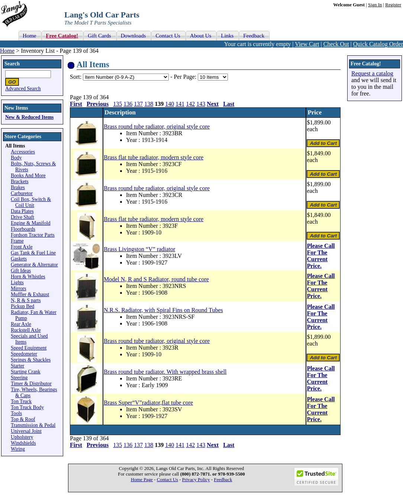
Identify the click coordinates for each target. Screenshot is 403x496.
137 (138, 104)
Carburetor (22, 193)
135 (117, 104)
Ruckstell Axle (26, 330)
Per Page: (186, 77)
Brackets (20, 181)
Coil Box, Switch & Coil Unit (31, 202)
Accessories (23, 152)
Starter (17, 366)
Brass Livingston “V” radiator (139, 249)
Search (12, 64)
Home (7, 51)
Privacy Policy (196, 479)
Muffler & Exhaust (30, 294)
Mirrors (18, 288)
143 (200, 104)
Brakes (18, 187)
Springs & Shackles (31, 360)
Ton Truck (21, 401)
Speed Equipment (28, 348)
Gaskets (19, 259)
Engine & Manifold (30, 223)
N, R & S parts (26, 300)
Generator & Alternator (34, 265)
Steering (19, 377)
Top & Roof (23, 419)
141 (179, 104)
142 (190, 104)
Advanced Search (23, 88)
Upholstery (22, 437)
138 (148, 104)
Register (393, 4)
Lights (17, 282)
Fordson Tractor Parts (33, 235)
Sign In (375, 4)
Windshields (23, 443)
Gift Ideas (21, 270)
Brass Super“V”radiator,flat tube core (148, 402)
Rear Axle (21, 324)
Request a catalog (372, 73)
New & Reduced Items (29, 117)
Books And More (28, 175)
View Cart (307, 44)
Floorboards (23, 229)
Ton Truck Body (27, 407)
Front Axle (22, 247)
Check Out (336, 44)
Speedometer (24, 354)
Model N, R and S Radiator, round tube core (156, 279)
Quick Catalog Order (378, 44)
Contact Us (167, 479)
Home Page (142, 479)
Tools (16, 413)
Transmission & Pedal (33, 425)
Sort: (75, 77)
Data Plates (22, 211)
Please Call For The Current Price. (321, 256)
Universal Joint (26, 431)
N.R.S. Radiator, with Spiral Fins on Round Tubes (163, 310)
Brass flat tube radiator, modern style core (153, 157)
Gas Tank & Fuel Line (33, 253)
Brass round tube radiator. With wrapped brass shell (165, 372)
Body (16, 158)
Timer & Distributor (31, 383)
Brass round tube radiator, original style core (157, 126)
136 (127, 104)
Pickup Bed (22, 306)
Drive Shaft (22, 217)
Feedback (223, 479)
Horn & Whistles (28, 276)
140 (169, 104)
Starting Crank (26, 372)
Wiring (18, 449)
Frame (17, 241)
